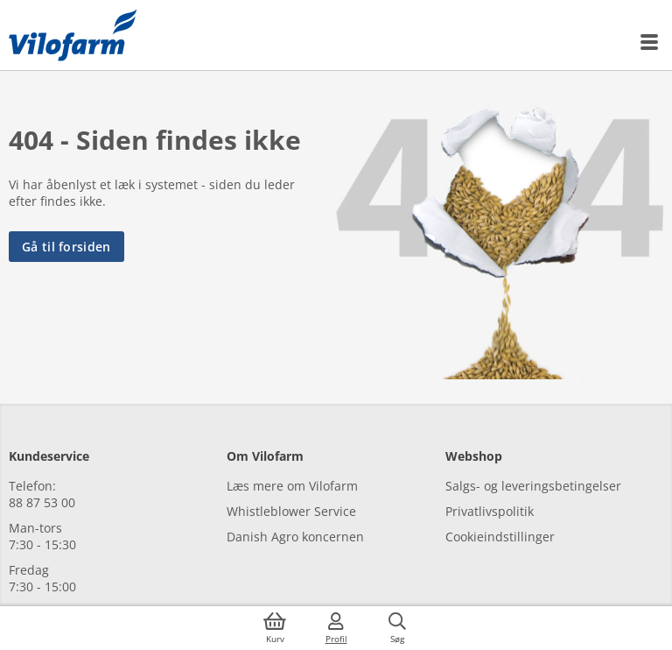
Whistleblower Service (291, 511)
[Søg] (397, 628)
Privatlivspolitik (489, 511)
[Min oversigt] (72, 35)
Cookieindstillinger (500, 536)
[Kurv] (275, 628)
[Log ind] (336, 628)
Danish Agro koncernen (295, 536)
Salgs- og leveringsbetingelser (533, 485)
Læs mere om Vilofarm (292, 485)
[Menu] (650, 42)
